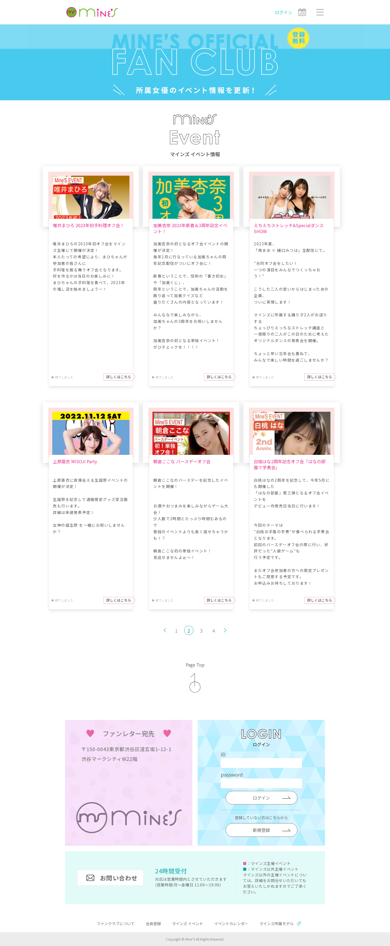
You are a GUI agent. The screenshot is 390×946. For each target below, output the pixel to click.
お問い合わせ (119, 877)
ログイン (283, 12)
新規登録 (261, 830)
